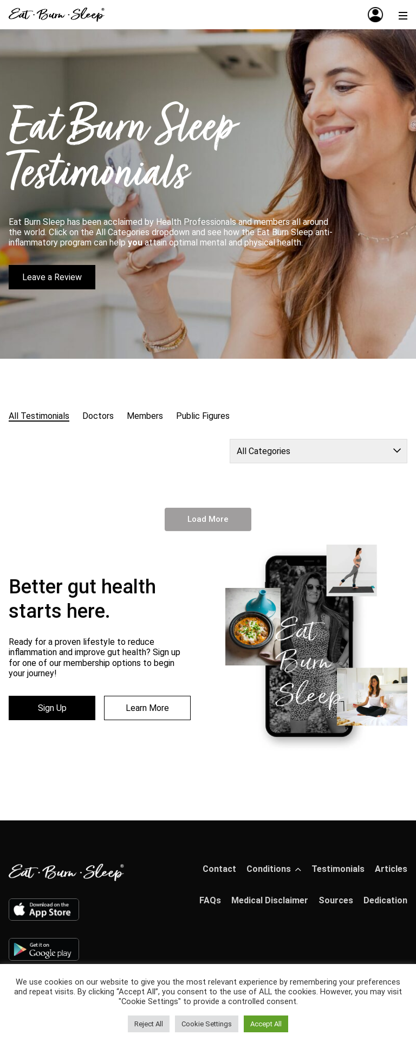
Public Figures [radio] (203, 416)
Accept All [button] (266, 1024)
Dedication (385, 900)
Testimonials (338, 869)
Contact (219, 869)
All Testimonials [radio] (39, 416)
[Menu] (403, 15)
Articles (391, 869)
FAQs (210, 900)
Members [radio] (145, 416)
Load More (208, 519)
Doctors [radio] (98, 416)
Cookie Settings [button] (206, 1024)
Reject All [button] (148, 1024)
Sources (335, 900)
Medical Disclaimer (269, 900)
